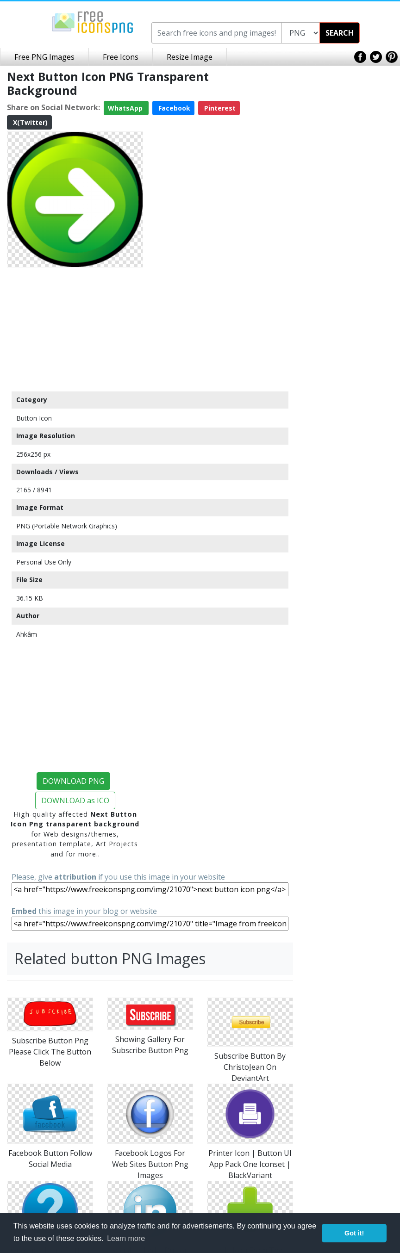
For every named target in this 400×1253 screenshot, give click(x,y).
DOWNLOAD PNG (73, 781)
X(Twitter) (29, 122)
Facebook (173, 108)
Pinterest (219, 108)
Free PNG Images (44, 57)
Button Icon (34, 418)
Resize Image (189, 57)
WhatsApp (126, 108)
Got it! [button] (354, 1233)
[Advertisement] (75, 329)
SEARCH (339, 33)
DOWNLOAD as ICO (75, 800)
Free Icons (120, 57)
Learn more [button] (126, 1238)
